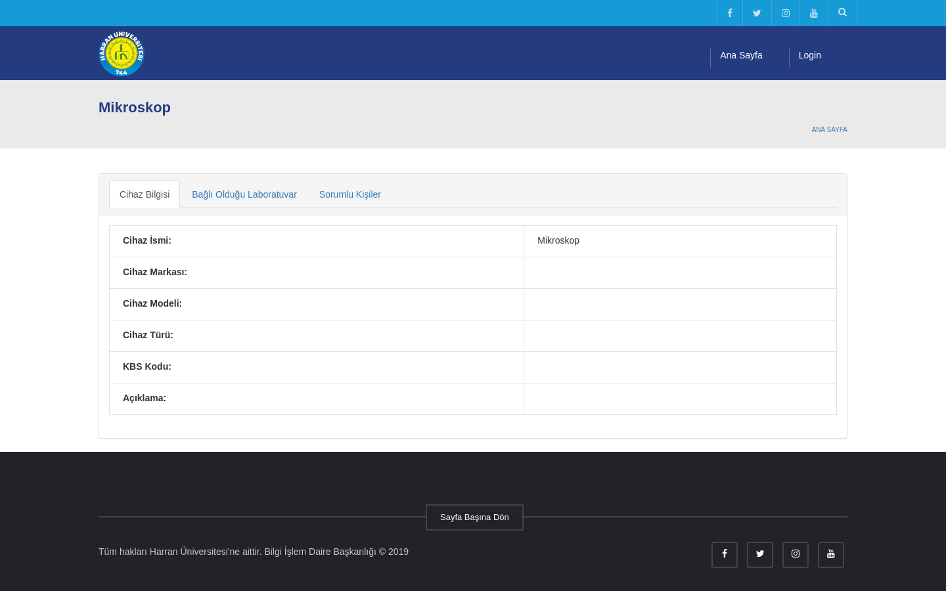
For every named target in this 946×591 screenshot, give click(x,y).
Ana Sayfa (741, 55)
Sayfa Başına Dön (474, 517)
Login (810, 55)
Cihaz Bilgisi (144, 194)
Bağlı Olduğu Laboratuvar (244, 194)
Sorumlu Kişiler (350, 194)
